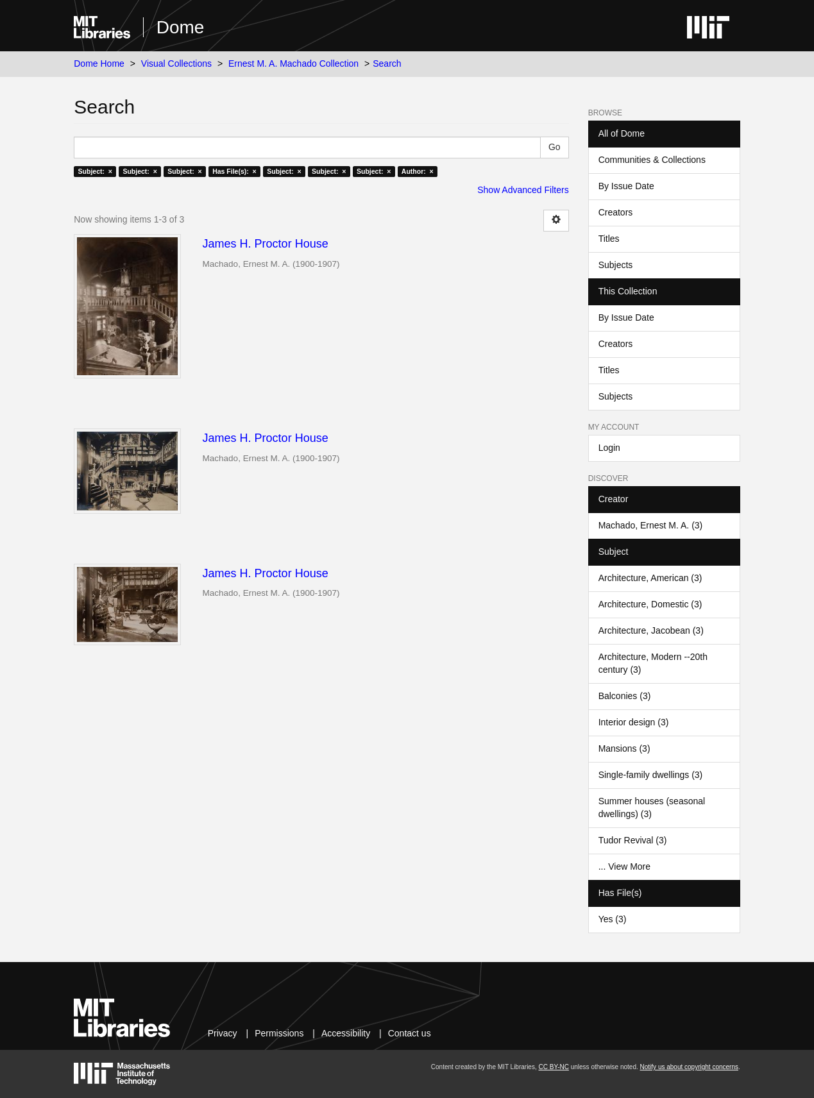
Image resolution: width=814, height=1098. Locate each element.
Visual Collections (176, 63)
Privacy (222, 1033)
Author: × (418, 171)
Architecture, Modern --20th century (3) (653, 663)
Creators (615, 212)
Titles (609, 238)
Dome (181, 27)
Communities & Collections (652, 160)
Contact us (409, 1033)
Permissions (279, 1033)
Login (609, 448)
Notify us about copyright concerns (689, 1066)
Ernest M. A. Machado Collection (293, 63)
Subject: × (95, 171)
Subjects (615, 265)
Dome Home (99, 63)
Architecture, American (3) (650, 578)
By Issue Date (626, 186)
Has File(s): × (234, 171)
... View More (624, 866)
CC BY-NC (554, 1066)
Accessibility (345, 1033)
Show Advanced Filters (522, 190)
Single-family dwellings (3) (650, 775)
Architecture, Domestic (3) (650, 604)
